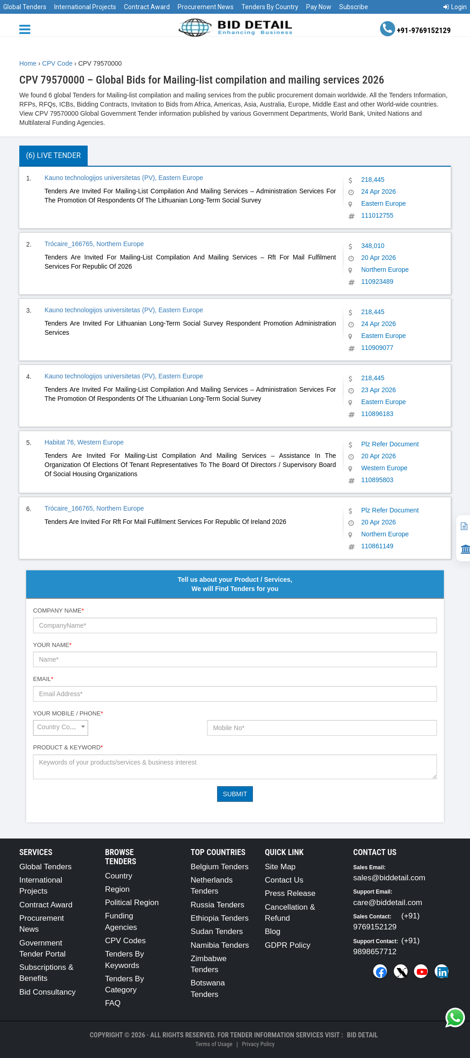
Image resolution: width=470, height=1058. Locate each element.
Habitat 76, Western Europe (84, 442)
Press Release (290, 893)
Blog (272, 931)
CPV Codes (125, 940)
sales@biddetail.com (389, 877)
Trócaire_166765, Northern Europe (94, 244)
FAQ (113, 1003)
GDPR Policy (287, 945)
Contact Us (284, 880)
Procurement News (206, 7)
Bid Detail (362, 1035)
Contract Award (147, 7)
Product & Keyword (68, 747)
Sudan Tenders (216, 931)
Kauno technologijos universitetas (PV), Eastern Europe (124, 177)
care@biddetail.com (388, 902)
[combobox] (60, 728)
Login (455, 7)
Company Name (58, 610)
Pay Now (318, 7)
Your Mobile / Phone (68, 713)
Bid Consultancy (47, 992)
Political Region (132, 902)
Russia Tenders (217, 904)
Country (119, 876)
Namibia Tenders (219, 945)
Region (117, 889)
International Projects (85, 7)
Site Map (280, 866)
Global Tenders (24, 7)
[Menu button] (27, 29)
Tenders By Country (269, 7)
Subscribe (353, 7)
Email (43, 678)
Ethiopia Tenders (219, 918)
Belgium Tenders (219, 866)
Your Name (52, 645)
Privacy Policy (258, 1044)
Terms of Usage (214, 1044)
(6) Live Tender (53, 155)
